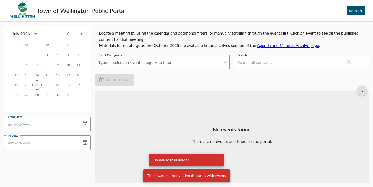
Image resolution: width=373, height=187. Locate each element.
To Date (13, 135)
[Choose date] (85, 124)
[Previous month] (67, 33)
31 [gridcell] (68, 94)
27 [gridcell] (26, 94)
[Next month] (81, 33)
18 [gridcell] (78, 75)
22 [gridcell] (47, 85)
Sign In (356, 10)
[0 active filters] (360, 62)
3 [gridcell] (68, 55)
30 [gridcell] (57, 94)
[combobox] (26, 34)
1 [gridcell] (47, 55)
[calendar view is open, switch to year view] (35, 33)
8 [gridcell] (47, 65)
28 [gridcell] (37, 94)
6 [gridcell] (26, 65)
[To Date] (41, 142)
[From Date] (41, 124)
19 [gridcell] (16, 85)
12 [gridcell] (16, 75)
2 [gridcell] (57, 55)
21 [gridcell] (37, 85)
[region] (232, 38)
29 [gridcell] (47, 94)
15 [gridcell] (47, 75)
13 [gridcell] (26, 75)
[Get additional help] (362, 90)
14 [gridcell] (37, 75)
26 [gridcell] (16, 94)
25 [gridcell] (78, 85)
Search (242, 55)
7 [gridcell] (37, 65)
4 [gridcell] (78, 55)
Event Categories (110, 55)
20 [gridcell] (26, 85)
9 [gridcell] (57, 65)
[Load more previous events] (232, 95)
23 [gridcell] (57, 85)
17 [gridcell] (68, 75)
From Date (15, 116)
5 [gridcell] (16, 65)
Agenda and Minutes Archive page (288, 45)
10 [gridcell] (68, 65)
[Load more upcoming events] (232, 165)
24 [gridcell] (68, 85)
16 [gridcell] (57, 75)
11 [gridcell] (78, 65)
